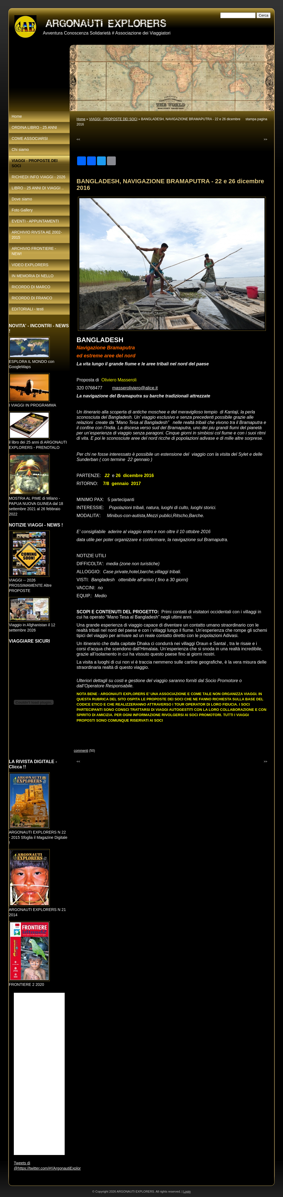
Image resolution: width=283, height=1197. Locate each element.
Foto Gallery (22, 210)
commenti (81, 751)
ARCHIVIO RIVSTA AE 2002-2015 (37, 235)
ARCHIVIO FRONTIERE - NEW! (34, 251)
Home (81, 119)
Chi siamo (20, 149)
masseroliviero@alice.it (135, 388)
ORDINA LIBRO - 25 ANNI (34, 127)
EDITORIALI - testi (28, 309)
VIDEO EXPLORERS (30, 265)
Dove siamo (22, 199)
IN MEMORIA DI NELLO (33, 276)
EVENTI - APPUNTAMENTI (35, 221)
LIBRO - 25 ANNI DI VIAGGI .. (38, 188)
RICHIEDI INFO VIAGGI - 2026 (38, 177)
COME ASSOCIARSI (30, 138)
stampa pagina (256, 119)
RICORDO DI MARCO (31, 287)
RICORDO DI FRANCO (32, 298)
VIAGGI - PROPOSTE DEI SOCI (113, 119)
